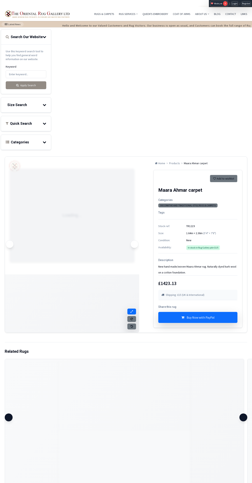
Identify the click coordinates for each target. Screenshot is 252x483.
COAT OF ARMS (181, 14)
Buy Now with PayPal (198, 317)
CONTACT (230, 14)
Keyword (11, 66)
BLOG (217, 14)
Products (174, 163)
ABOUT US (202, 14)
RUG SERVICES (128, 14)
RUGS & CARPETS (104, 14)
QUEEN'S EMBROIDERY (155, 14)
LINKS (244, 14)
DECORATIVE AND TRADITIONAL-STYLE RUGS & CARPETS (188, 205)
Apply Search (26, 85)
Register (246, 3)
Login (234, 3)
